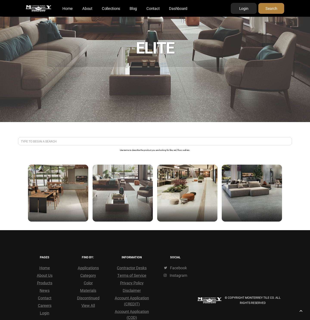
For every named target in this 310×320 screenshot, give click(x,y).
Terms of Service (131, 275)
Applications (88, 267)
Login (44, 312)
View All (88, 305)
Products (44, 282)
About (87, 8)
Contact (153, 8)
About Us (45, 275)
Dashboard (178, 8)
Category (88, 275)
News (45, 290)
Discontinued (88, 297)
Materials (88, 290)
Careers (44, 305)
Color (88, 282)
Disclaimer (132, 290)
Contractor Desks (132, 267)
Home (67, 8)
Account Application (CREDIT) (132, 300)
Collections (111, 8)
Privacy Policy (132, 282)
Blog (133, 8)
